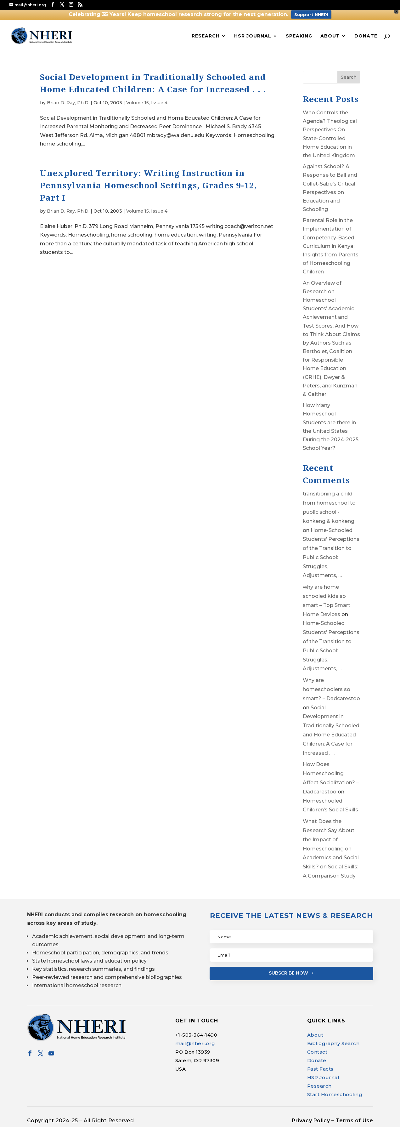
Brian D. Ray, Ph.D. (68, 103)
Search (349, 77)
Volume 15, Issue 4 (146, 103)
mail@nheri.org (195, 1043)
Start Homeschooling (335, 1094)
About (330, 36)
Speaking (299, 36)
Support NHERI (311, 14)
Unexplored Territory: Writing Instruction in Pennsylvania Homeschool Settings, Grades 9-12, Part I (148, 185)
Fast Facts (320, 1069)
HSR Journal (252, 36)
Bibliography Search (333, 1043)
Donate (365, 36)
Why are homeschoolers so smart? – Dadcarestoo (331, 689)
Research (206, 36)
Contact (317, 1052)
